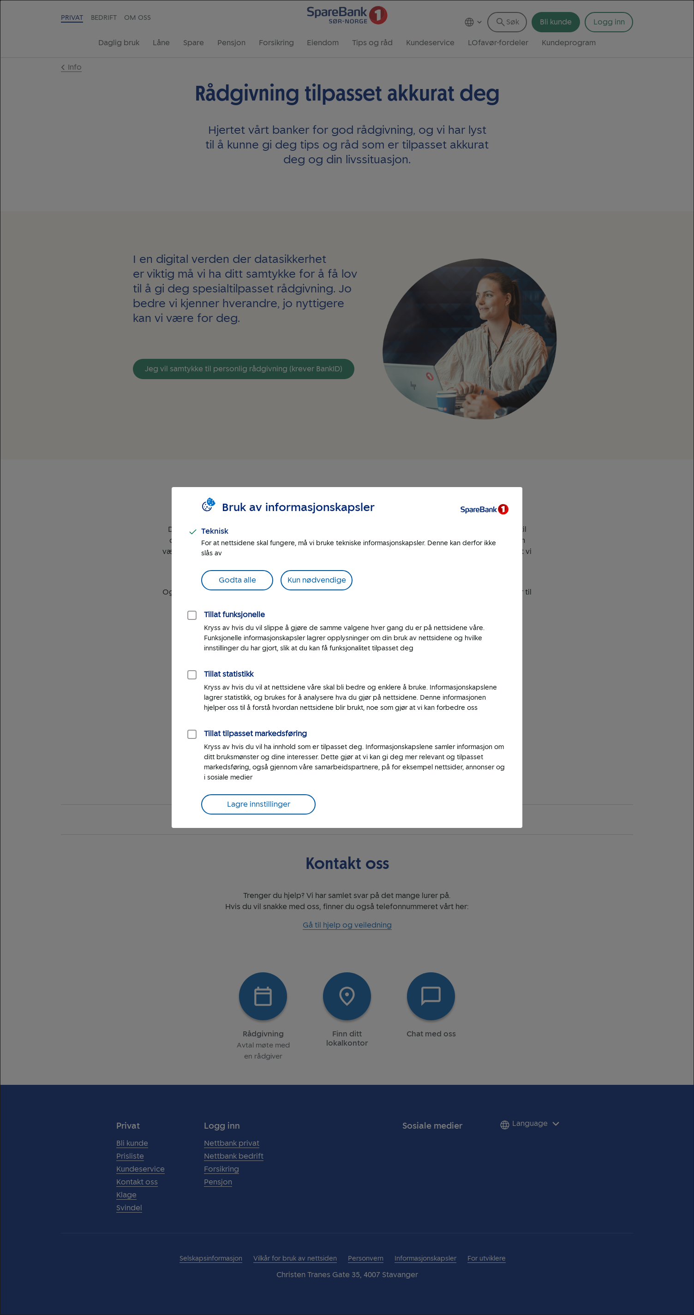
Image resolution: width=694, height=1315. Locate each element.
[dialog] (347, 657)
